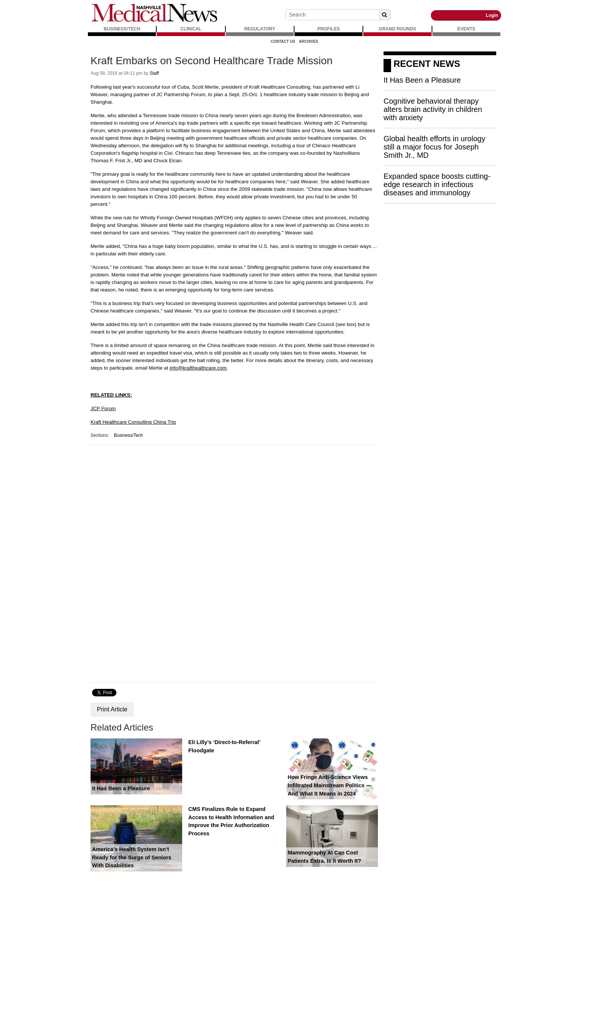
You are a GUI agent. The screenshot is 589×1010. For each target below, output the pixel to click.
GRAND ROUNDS (397, 29)
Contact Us (283, 41)
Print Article (112, 709)
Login (492, 15)
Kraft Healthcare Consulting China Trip (133, 422)
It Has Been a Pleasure (121, 788)
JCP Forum (103, 408)
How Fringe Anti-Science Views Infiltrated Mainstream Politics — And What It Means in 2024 (330, 785)
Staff (154, 73)
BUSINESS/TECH (122, 29)
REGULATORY (259, 29)
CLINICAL (190, 29)
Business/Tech (128, 435)
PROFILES (328, 29)
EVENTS (466, 29)
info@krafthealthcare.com (198, 368)
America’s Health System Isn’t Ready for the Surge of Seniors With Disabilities (131, 857)
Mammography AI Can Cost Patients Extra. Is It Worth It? (324, 857)
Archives (309, 41)
